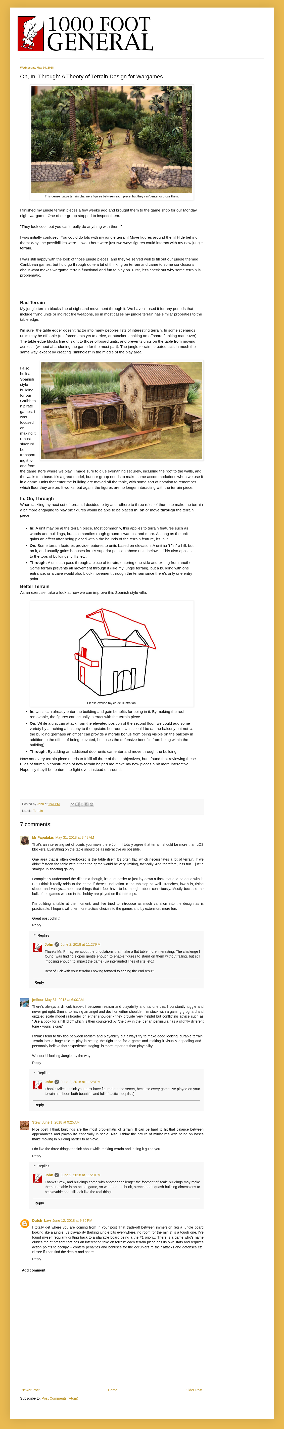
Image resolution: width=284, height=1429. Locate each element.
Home (112, 1390)
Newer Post (30, 1390)
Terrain (38, 811)
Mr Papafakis (43, 837)
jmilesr (37, 1000)
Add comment (33, 1270)
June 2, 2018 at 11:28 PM (80, 1082)
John (41, 804)
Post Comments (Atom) (60, 1398)
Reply (36, 925)
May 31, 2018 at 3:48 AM (74, 837)
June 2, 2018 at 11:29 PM (80, 1175)
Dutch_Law (41, 1221)
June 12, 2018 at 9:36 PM (72, 1221)
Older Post (194, 1390)
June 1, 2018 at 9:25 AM (61, 1122)
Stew (36, 1122)
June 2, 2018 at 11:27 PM (80, 944)
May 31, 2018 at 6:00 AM (64, 1000)
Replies (43, 935)
